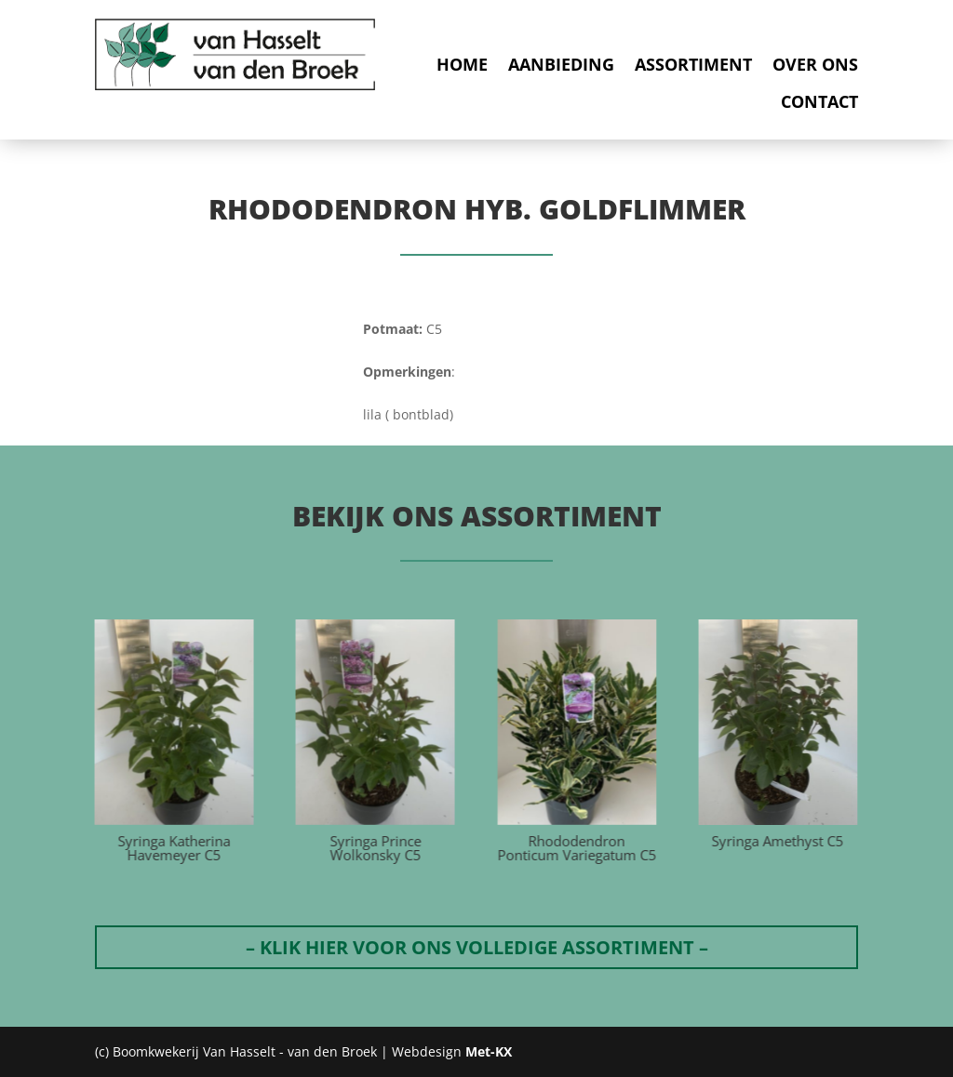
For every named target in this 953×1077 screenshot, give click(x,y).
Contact (819, 102)
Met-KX (488, 1051)
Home (462, 64)
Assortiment (693, 64)
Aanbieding (561, 64)
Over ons (815, 64)
